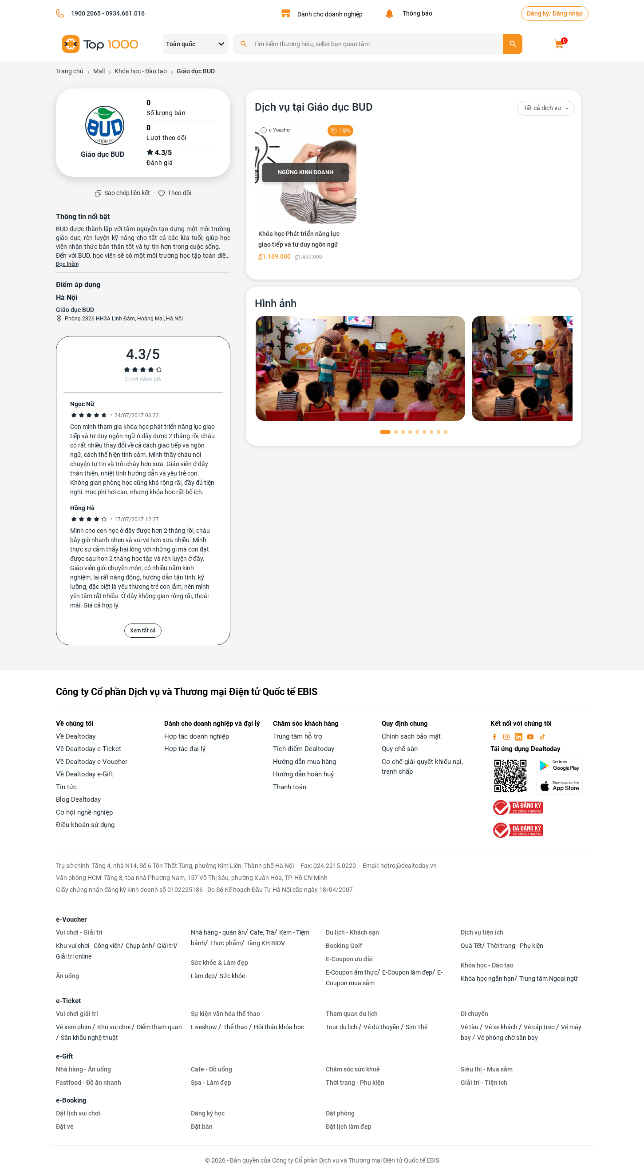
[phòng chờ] (360, 368)
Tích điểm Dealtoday (303, 749)
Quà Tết (471, 945)
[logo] (100, 43)
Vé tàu (470, 1027)
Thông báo (416, 13)
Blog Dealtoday (78, 799)
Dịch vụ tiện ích (482, 932)
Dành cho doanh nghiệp (330, 14)
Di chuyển (474, 1013)
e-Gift (64, 1056)
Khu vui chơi (114, 1027)
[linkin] (519, 736)
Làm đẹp (203, 975)
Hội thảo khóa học (279, 1027)
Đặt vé (65, 1126)
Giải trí (166, 945)
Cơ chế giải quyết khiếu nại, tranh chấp (422, 767)
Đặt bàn (202, 1126)
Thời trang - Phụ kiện (515, 945)
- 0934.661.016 (123, 13)
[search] (512, 44)
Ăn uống (67, 975)
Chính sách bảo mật (411, 736)
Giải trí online (73, 956)
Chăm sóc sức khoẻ (353, 1069)
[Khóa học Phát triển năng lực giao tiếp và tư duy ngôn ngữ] (305, 193)
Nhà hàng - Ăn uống (83, 1069)
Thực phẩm (225, 943)
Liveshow (204, 1027)
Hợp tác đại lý (184, 749)
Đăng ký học (208, 1113)
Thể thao (236, 1027)
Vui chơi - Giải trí (79, 932)
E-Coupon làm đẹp (407, 972)
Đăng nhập (568, 13)
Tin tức (66, 787)
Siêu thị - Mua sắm (487, 1069)
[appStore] (562, 786)
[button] (385, 432)
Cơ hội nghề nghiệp (84, 812)
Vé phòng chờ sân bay (507, 1037)
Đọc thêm (67, 264)
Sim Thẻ (416, 1027)
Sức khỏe (232, 975)
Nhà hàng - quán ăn (218, 932)
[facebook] (495, 736)
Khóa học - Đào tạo (487, 965)
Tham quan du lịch (352, 1013)
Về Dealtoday (75, 736)
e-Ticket (68, 1001)
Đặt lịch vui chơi (78, 1113)
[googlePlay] (562, 765)
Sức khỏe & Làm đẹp (219, 962)
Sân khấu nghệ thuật (89, 1037)
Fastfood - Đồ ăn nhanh (88, 1082)
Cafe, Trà (262, 932)
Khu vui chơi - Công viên (88, 945)
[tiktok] (542, 736)
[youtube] (531, 736)
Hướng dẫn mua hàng (304, 762)
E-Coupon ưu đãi (349, 959)
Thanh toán (289, 787)
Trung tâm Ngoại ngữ (548, 978)
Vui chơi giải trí (77, 1013)
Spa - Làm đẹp (211, 1082)
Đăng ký (538, 13)
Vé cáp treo (540, 1027)
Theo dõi (179, 192)
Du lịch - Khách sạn (352, 932)
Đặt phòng (340, 1113)
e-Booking (71, 1100)
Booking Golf (344, 945)
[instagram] (507, 736)
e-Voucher (71, 919)
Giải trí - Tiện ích (484, 1082)
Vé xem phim (74, 1027)
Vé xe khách (502, 1027)
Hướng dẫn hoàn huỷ (303, 774)
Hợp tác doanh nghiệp (196, 736)
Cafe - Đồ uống (211, 1069)
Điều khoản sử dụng (85, 825)
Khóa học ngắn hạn (487, 978)
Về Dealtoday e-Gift (84, 774)
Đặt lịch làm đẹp (348, 1126)
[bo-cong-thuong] (517, 807)
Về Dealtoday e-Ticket (88, 749)
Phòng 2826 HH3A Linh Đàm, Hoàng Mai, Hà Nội (124, 319)
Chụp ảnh (139, 945)
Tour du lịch (342, 1027)
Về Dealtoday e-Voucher (91, 762)
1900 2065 (86, 13)
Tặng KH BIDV (265, 943)
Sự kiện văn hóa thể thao (225, 1013)
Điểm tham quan (159, 1027)
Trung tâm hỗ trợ (297, 736)
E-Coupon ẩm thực (351, 972)
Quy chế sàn (400, 749)
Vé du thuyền (382, 1027)
